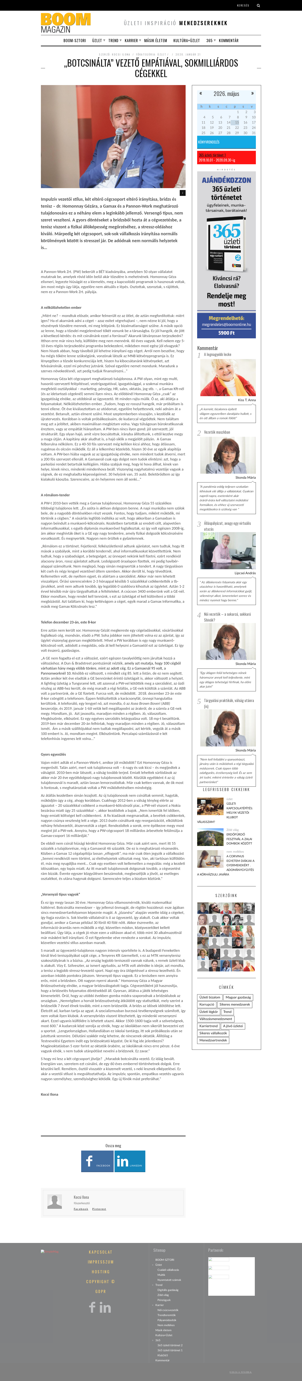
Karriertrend (208, 1026)
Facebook (96, 1161)
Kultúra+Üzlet (186, 40)
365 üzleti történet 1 (212, 155)
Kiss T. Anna (247, 400)
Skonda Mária (246, 477)
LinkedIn (129, 1161)
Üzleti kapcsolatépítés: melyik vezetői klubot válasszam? (225, 812)
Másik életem (155, 40)
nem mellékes (235, 851)
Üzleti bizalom (209, 997)
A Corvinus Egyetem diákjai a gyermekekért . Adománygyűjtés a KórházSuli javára (225, 865)
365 (209, 40)
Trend (113, 40)
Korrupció (206, 1004)
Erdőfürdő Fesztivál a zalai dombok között (239, 839)
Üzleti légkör (208, 1012)
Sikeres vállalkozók (213, 1033)
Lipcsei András (245, 573)
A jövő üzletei (233, 1026)
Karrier (131, 40)
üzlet (162, 54)
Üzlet (97, 40)
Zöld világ (232, 829)
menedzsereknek (203, 23)
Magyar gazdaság (238, 997)
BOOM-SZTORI (75, 40)
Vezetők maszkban (217, 432)
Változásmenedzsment (215, 1019)
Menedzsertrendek (213, 1040)
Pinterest (99, 1209)
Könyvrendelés (208, 142)
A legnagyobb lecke (217, 354)
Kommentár (229, 40)
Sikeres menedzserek (235, 1004)
